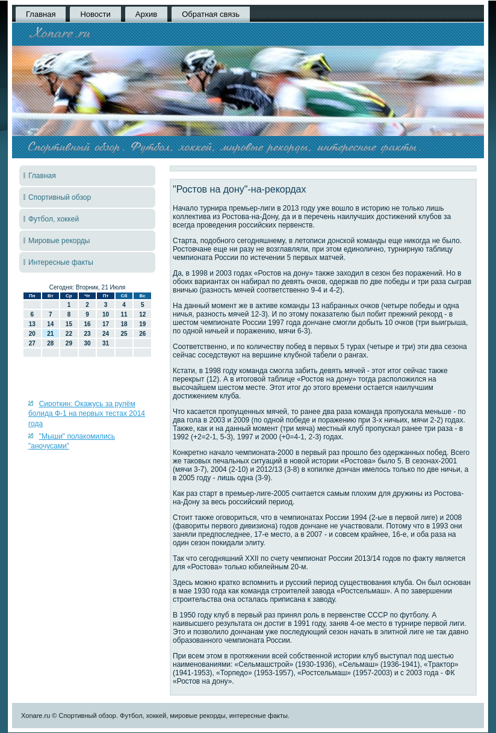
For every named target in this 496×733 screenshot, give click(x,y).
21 (50, 333)
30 (87, 343)
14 (50, 324)
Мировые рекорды (59, 241)
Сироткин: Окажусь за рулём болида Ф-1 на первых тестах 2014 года (86, 414)
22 (69, 333)
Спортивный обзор (59, 197)
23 (87, 333)
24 (105, 333)
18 (124, 324)
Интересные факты (60, 262)
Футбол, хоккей (53, 219)
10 (105, 314)
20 (32, 333)
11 (124, 314)
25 (124, 333)
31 (105, 343)
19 (142, 324)
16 (87, 324)
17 (105, 324)
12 (142, 314)
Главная (40, 14)
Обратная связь (211, 14)
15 (69, 324)
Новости (95, 14)
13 (32, 324)
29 (69, 343)
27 (32, 343)
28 (50, 343)
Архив (146, 14)
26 (142, 333)
